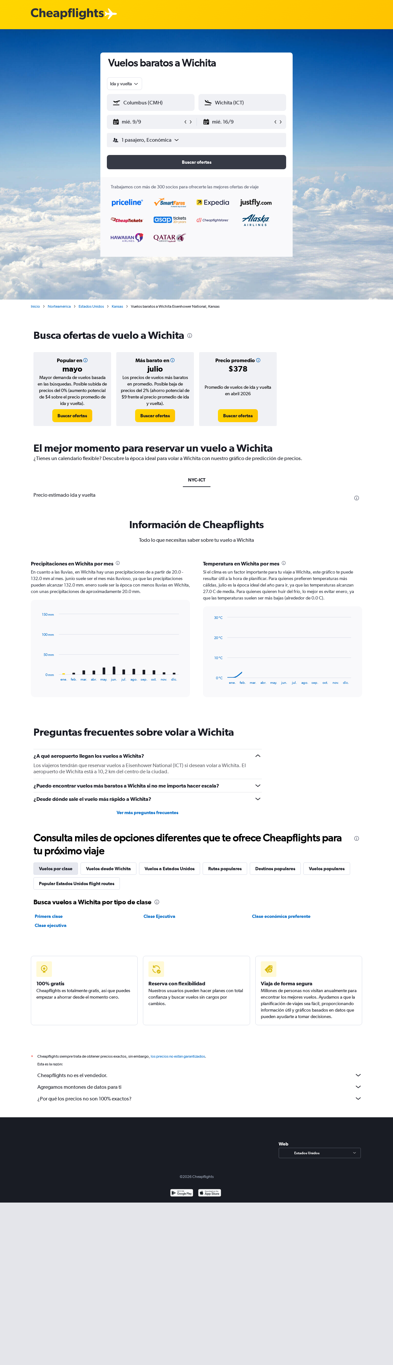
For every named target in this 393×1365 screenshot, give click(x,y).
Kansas (117, 306)
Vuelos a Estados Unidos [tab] (170, 868)
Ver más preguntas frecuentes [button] (147, 812)
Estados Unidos (91, 306)
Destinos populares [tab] (275, 868)
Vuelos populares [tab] (327, 868)
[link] (72, 415)
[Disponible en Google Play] (182, 1200)
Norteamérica (59, 306)
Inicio (35, 306)
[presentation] (190, 335)
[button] (148, 122)
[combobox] (124, 83)
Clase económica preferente (281, 916)
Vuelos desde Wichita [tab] (108, 868)
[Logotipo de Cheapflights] (67, 14)
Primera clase (49, 916)
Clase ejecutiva (51, 925)
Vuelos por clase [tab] (55, 868)
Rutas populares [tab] (225, 868)
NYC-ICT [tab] (196, 479)
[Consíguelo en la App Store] (209, 1200)
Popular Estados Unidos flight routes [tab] (76, 883)
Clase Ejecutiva (159, 916)
